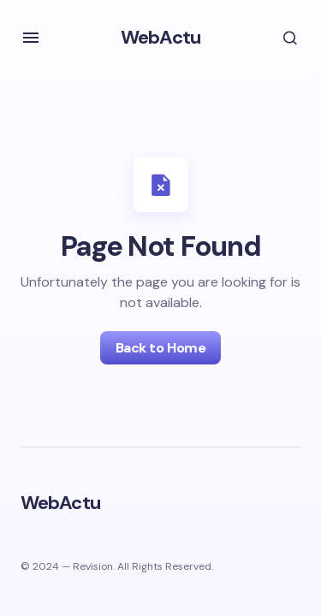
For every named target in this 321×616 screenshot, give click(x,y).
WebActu (160, 37)
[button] (31, 37)
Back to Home (160, 348)
